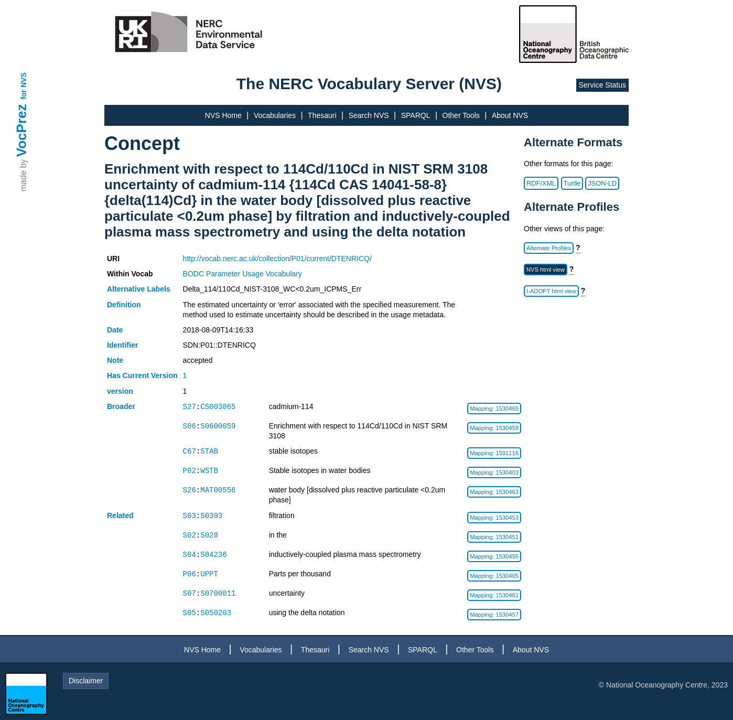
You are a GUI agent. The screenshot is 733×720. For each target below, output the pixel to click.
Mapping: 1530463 (494, 492)
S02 (189, 535)
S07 (189, 593)
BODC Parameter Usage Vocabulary (242, 274)
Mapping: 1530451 (494, 537)
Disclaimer (86, 680)
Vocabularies (275, 115)
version (120, 391)
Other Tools (461, 115)
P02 (189, 471)
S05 (189, 613)
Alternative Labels (138, 289)
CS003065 (217, 407)
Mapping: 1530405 (494, 576)
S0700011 (217, 593)
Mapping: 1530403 (494, 472)
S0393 (211, 516)
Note (115, 360)
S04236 (213, 555)
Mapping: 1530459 (494, 428)
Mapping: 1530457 (494, 614)
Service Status (602, 85)
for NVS (23, 85)
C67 (189, 451)
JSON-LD (602, 183)
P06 (189, 574)
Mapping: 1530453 (494, 517)
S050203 (215, 613)
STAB (209, 451)
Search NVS (369, 115)
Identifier (122, 345)
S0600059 (217, 426)
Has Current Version (142, 375)
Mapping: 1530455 (494, 556)
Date (115, 330)
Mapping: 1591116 (494, 453)
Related (120, 515)
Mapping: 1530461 (494, 595)
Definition (124, 304)
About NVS (510, 115)
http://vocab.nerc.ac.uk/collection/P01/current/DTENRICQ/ (277, 258)
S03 (189, 516)
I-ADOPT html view (551, 291)
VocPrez (21, 130)
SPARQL (415, 115)
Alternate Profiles (548, 248)
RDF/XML (541, 183)
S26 (189, 490)
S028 (209, 535)
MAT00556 (217, 490)
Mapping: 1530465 (494, 408)
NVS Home (223, 115)
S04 (189, 555)
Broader (121, 406)
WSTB (209, 471)
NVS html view (545, 269)
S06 (189, 426)
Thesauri (322, 115)
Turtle (572, 183)
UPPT (209, 574)
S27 (189, 407)
